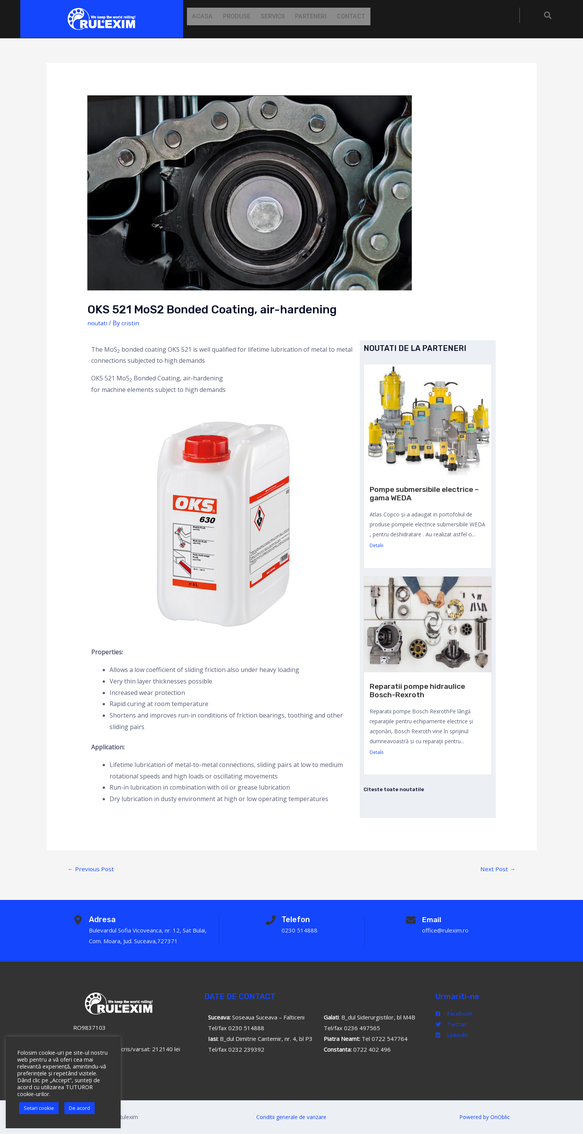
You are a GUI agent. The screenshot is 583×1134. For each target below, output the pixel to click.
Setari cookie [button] (39, 1108)
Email (433, 919)
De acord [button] (79, 1108)
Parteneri (320, 16)
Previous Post (91, 869)
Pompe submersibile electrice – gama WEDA (425, 493)
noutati (97, 323)
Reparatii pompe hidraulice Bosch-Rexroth (420, 690)
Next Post (498, 869)
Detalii (376, 545)
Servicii (280, 16)
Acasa (203, 16)
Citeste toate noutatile (395, 789)
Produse (241, 16)
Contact (363, 16)
